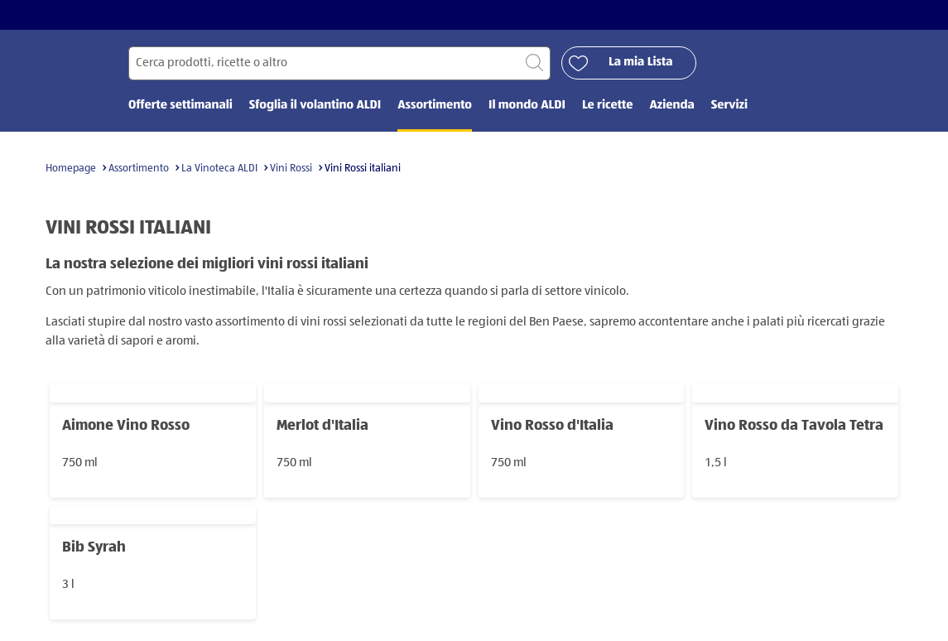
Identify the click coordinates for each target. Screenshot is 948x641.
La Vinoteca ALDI (219, 168)
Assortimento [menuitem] (434, 105)
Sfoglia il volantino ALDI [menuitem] (315, 105)
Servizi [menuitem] (729, 105)
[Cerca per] (339, 63)
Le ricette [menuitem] (607, 105)
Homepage (71, 168)
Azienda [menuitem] (671, 105)
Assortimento (138, 168)
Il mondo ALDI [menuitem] (526, 105)
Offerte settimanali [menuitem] (180, 105)
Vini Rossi (291, 168)
